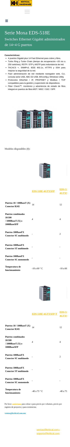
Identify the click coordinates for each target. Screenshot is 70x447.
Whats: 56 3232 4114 (44, 6)
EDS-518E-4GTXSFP (43, 191)
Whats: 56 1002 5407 (44, 11)
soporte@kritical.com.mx (50, 433)
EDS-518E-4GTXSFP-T (44, 314)
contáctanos (16, 404)
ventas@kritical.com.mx (46, 1)
